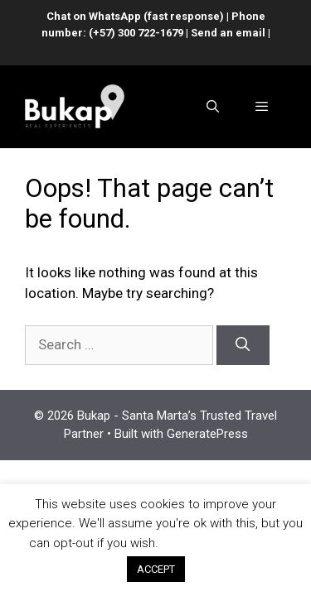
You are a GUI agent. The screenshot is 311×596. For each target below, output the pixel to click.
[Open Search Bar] (211, 107)
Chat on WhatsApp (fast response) (135, 16)
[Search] (243, 345)
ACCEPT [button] (156, 569)
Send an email (228, 32)
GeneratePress (207, 433)
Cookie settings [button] (222, 543)
